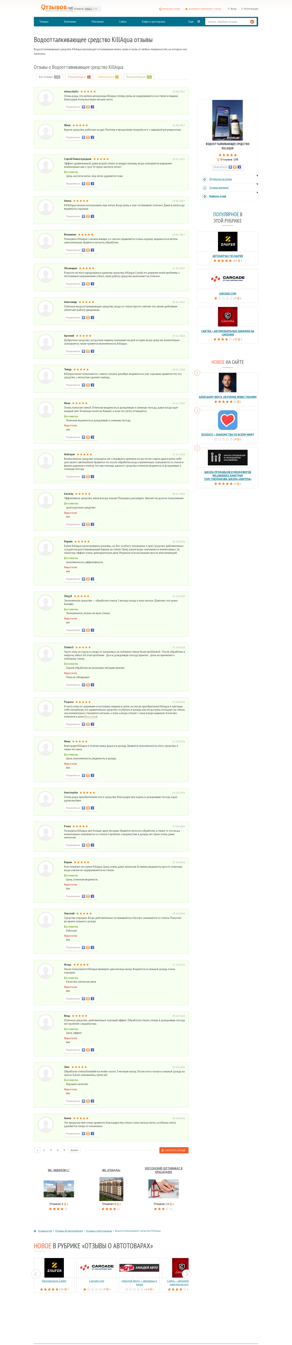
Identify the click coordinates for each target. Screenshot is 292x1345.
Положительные (139, 77)
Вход (232, 8)
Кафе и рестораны (153, 21)
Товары (43, 21)
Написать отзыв (169, 8)
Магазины (98, 21)
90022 (88, 8)
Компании (70, 21)
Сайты (122, 21)
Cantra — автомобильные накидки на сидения (227, 332)
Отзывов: (79, 8)
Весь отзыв (91, 716)
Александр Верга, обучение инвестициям (228, 397)
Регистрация (249, 8)
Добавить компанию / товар (205, 8)
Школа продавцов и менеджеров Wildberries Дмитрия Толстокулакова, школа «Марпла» (227, 475)
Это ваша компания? (219, 187)
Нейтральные (109, 77)
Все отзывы (49, 77)
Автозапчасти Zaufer (228, 256)
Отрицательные (79, 77)
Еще (191, 21)
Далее (75, 1150)
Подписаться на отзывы (220, 179)
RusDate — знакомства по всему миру (228, 434)
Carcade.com (227, 293)
